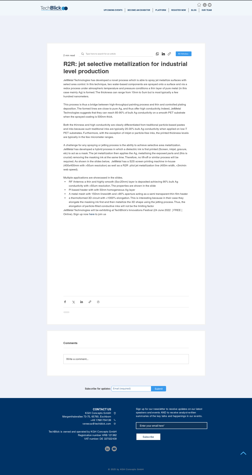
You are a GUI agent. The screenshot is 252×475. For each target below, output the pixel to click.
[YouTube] (209, 5)
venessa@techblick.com (97, 423)
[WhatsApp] (157, 53)
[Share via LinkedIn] (81, 301)
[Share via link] (90, 301)
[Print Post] (98, 301)
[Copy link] (169, 53)
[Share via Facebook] (65, 301)
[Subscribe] (148, 436)
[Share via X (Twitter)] (73, 301)
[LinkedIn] (205, 5)
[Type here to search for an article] (116, 54)
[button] (113, 10)
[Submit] (158, 388)
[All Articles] (183, 54)
